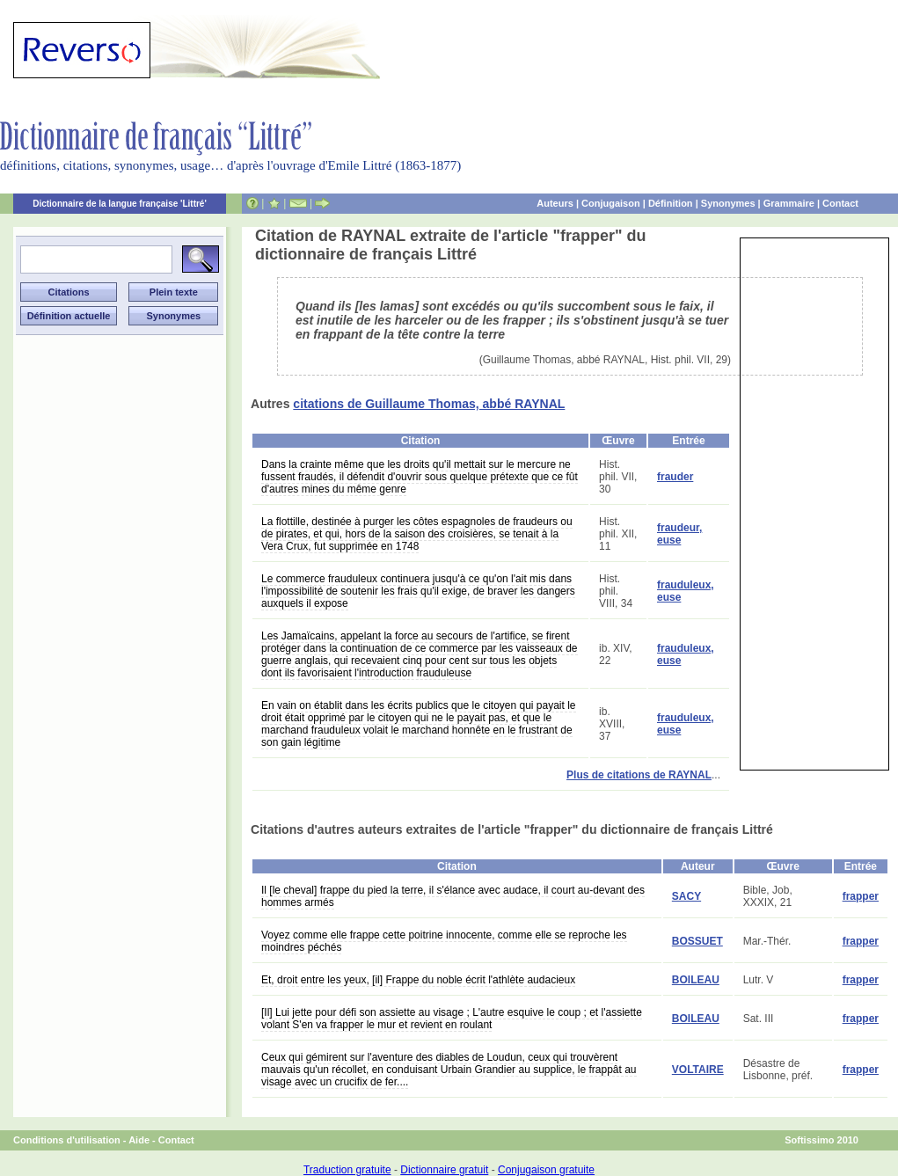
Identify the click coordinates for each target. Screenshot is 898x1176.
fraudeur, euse (679, 534)
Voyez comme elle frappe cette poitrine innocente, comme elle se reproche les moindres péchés (444, 941)
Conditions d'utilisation (66, 1140)
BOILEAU (695, 980)
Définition (670, 203)
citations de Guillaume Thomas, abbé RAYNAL (429, 404)
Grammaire (788, 203)
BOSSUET (697, 941)
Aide (139, 1140)
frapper (861, 896)
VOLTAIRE (698, 1069)
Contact (840, 203)
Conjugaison (610, 203)
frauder (675, 477)
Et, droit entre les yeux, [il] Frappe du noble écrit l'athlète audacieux (418, 980)
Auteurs (555, 203)
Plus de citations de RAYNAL (639, 775)
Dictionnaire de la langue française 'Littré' (120, 203)
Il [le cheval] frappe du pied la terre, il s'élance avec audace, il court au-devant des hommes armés (453, 896)
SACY (686, 896)
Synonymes (728, 203)
